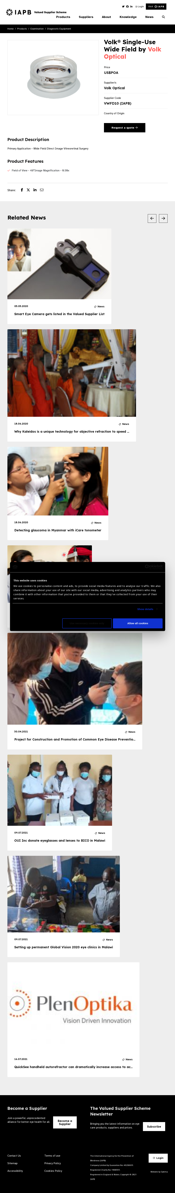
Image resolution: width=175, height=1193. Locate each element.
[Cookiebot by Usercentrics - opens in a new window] (147, 567)
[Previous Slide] (152, 218)
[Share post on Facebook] (24, 190)
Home (10, 28)
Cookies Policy (53, 1171)
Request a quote (125, 127)
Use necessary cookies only (87, 623)
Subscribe (154, 1126)
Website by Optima (159, 1172)
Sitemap (12, 1163)
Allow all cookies (137, 623)
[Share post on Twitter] (30, 190)
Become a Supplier (65, 1122)
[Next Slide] (163, 218)
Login (139, 6)
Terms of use (52, 1155)
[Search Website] (163, 17)
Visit (156, 6)
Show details (145, 609)
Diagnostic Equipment (59, 28)
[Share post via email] (43, 190)
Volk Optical (114, 88)
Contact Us (14, 1155)
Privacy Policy (52, 1163)
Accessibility (15, 1171)
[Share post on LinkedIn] (36, 190)
